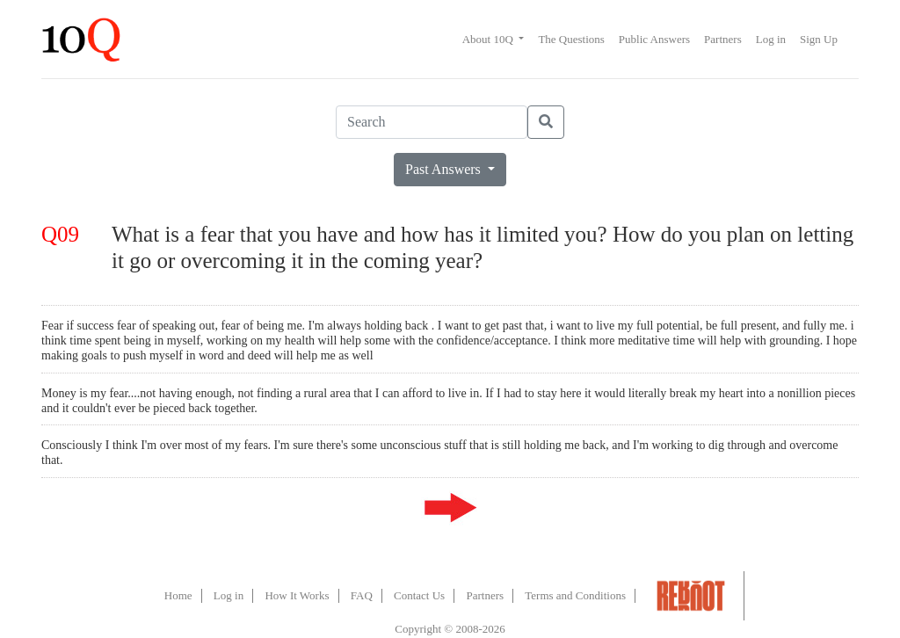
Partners (723, 39)
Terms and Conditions (575, 595)
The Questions (571, 39)
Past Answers (444, 169)
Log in (771, 39)
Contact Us (419, 595)
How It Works (297, 595)
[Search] (431, 122)
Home (178, 595)
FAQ (362, 595)
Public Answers (654, 39)
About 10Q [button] (489, 39)
